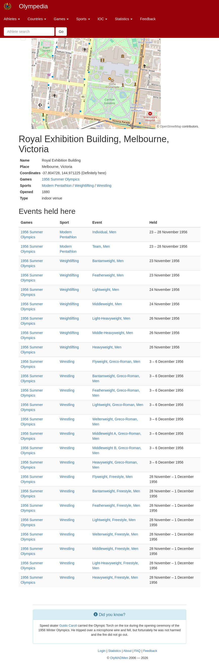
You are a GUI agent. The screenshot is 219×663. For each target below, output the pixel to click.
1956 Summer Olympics (60, 179)
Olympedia (33, 6)
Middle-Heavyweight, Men (112, 333)
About (127, 651)
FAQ (137, 651)
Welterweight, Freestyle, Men (115, 534)
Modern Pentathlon (57, 186)
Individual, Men (104, 232)
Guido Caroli (68, 625)
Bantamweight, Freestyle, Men (116, 491)
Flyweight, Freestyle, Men (112, 477)
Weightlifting (84, 186)
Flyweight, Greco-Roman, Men (116, 362)
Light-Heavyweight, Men (111, 318)
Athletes (12, 19)
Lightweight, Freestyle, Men (113, 520)
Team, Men (101, 246)
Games (61, 19)
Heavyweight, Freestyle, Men (115, 577)
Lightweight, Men (105, 290)
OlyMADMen (119, 658)
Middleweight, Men (107, 304)
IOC (102, 19)
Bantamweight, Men (108, 261)
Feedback (147, 19)
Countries (37, 19)
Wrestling (104, 186)
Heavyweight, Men (106, 347)
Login (102, 651)
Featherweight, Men (108, 275)
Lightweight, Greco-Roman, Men (117, 405)
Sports (83, 19)
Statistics (123, 19)
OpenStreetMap (170, 126)
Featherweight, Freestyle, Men (116, 505)
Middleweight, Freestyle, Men (115, 549)
